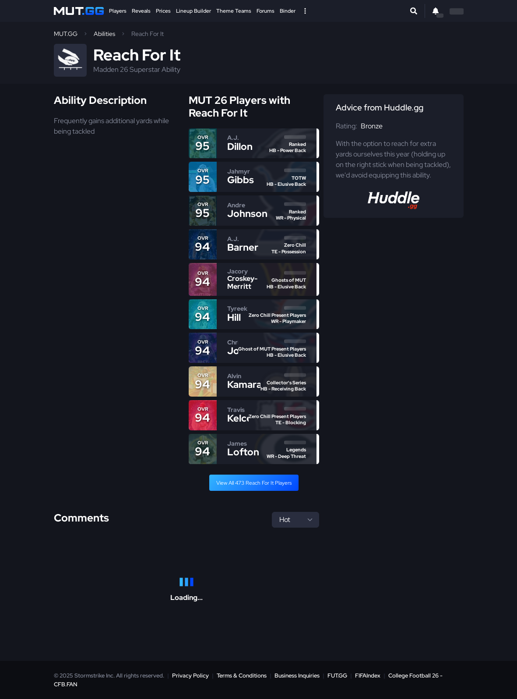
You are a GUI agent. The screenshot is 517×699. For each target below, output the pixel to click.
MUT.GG (65, 34)
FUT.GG (337, 675)
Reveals (141, 10)
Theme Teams (233, 10)
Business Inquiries (297, 675)
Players (118, 10)
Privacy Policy (190, 675)
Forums (265, 10)
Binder (287, 10)
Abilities (104, 34)
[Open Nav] (305, 10)
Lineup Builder (193, 10)
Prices (163, 10)
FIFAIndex (367, 675)
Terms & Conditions (242, 675)
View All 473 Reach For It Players (254, 482)
